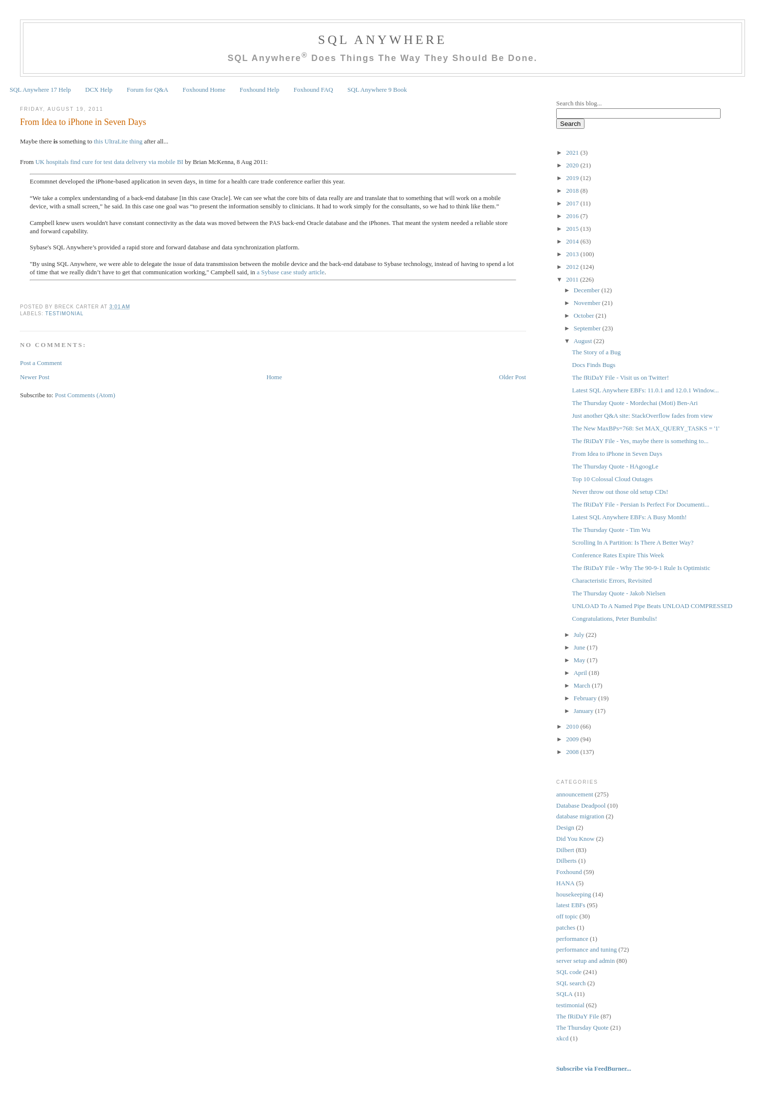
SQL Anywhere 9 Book (377, 89)
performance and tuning (586, 949)
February (586, 698)
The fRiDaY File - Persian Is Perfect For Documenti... (640, 504)
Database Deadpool (580, 805)
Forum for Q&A (147, 89)
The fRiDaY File (577, 1016)
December (588, 290)
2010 (573, 726)
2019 (573, 178)
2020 (573, 165)
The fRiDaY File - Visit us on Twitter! (620, 377)
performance (572, 938)
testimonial (64, 313)
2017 (573, 203)
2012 (573, 266)
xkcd (562, 1038)
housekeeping (573, 894)
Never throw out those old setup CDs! (620, 491)
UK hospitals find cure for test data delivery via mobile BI (109, 161)
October (585, 315)
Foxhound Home (203, 89)
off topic (567, 916)
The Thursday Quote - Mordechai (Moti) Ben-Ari (635, 403)
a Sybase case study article (290, 272)
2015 (573, 228)
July (580, 634)
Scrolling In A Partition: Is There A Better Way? (633, 542)
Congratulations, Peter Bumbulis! (614, 618)
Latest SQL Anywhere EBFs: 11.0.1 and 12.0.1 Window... (645, 390)
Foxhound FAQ (313, 89)
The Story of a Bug (596, 352)
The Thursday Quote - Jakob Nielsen (618, 593)
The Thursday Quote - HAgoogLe (615, 466)
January (584, 710)
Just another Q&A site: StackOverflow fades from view (642, 415)
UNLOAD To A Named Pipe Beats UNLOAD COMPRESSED (652, 606)
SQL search (571, 983)
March (583, 685)
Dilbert (565, 850)
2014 (573, 241)
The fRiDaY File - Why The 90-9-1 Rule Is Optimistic (641, 567)
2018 (573, 190)
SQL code (569, 972)
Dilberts (566, 860)
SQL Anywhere (382, 40)
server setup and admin (585, 960)
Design (565, 827)
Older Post (512, 377)
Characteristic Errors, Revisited (612, 580)
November (588, 302)
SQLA (564, 993)
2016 (573, 216)
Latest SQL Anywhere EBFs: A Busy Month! (629, 517)
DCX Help (99, 89)
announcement (574, 794)
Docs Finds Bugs (594, 364)
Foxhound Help (259, 89)
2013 (573, 254)
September (588, 328)
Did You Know (575, 838)
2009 (573, 739)
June (580, 647)
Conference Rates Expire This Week (618, 555)
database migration (580, 816)
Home (274, 377)
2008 (573, 751)
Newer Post (34, 377)
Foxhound (569, 871)
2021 (573, 152)
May (580, 660)
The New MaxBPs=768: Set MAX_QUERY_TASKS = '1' (646, 428)
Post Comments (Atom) (85, 395)
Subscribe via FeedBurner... (594, 1068)
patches (565, 927)
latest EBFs (570, 905)
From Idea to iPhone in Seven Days (83, 122)
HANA (565, 883)
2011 (573, 279)
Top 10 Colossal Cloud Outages (612, 479)
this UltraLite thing (118, 141)
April (581, 672)
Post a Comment (41, 362)
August (584, 341)
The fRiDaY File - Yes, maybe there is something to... (640, 441)
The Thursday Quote (582, 1027)
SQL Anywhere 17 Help (40, 89)
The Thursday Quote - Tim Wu (611, 529)
